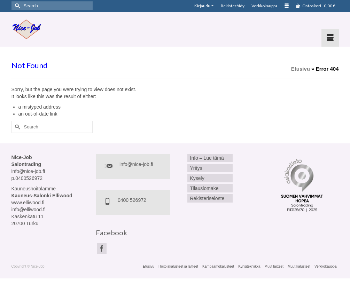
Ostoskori (315, 5)
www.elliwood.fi (28, 202)
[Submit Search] (16, 5)
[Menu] (330, 38)
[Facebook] (102, 248)
